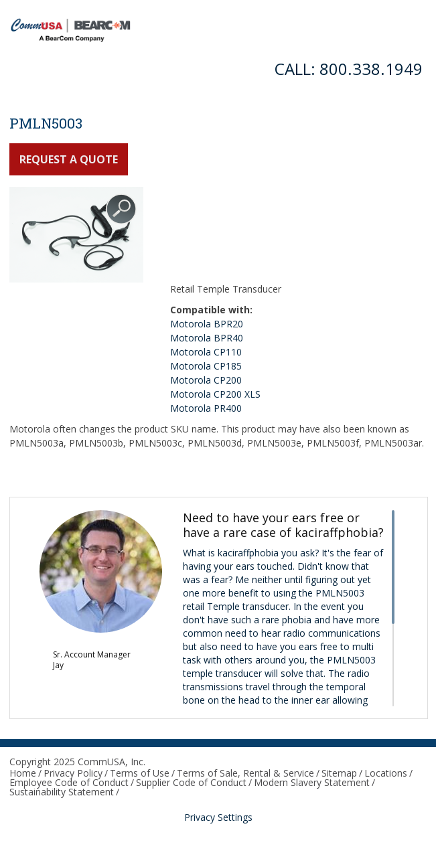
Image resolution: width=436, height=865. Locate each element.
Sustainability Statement (61, 791)
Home (22, 773)
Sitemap (339, 773)
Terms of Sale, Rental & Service (245, 773)
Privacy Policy (73, 773)
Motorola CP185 (206, 366)
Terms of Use (139, 773)
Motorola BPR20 (206, 323)
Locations (385, 773)
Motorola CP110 (206, 351)
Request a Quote (68, 159)
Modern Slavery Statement (312, 782)
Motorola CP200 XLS (215, 394)
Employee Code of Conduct (69, 782)
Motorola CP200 (206, 380)
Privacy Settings (218, 817)
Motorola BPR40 (206, 337)
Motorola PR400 (206, 408)
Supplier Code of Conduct (191, 782)
